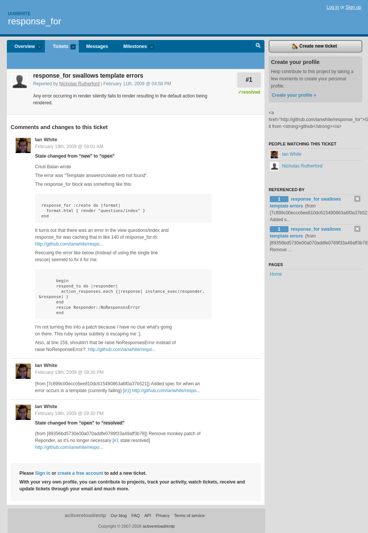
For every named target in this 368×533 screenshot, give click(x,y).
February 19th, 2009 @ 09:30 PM (69, 372)
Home (276, 274)
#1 (249, 80)
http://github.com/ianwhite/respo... (69, 244)
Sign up (353, 7)
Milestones (135, 47)
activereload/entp (85, 515)
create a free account (80, 473)
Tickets (60, 47)
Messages (97, 46)
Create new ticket (314, 46)
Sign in (42, 473)
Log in (333, 7)
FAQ (135, 515)
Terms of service (189, 515)
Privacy (162, 515)
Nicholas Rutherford (79, 83)
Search (258, 46)
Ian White (46, 139)
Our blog (119, 515)
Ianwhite (19, 13)
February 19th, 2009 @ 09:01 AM (69, 146)
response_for (34, 21)
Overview (24, 47)
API (147, 515)
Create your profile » (294, 95)
